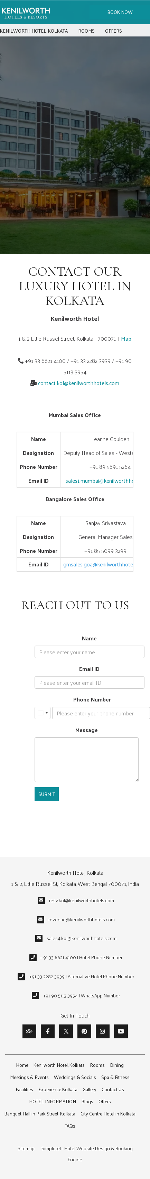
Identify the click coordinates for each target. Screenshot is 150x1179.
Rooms (86, 30)
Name (89, 638)
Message (86, 730)
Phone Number (92, 699)
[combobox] (42, 713)
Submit (46, 794)
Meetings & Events (29, 1077)
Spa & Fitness (115, 1077)
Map (126, 338)
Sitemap (26, 1148)
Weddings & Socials (75, 1077)
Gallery (89, 1089)
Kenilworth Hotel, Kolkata (34, 30)
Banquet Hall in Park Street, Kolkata (39, 1113)
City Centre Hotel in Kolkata (108, 1113)
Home (22, 1065)
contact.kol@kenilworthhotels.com (78, 383)
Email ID (89, 669)
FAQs (69, 1125)
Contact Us (113, 1089)
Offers (113, 30)
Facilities (24, 1089)
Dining (117, 1065)
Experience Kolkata (57, 1089)
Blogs (87, 1101)
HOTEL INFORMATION (52, 1101)
